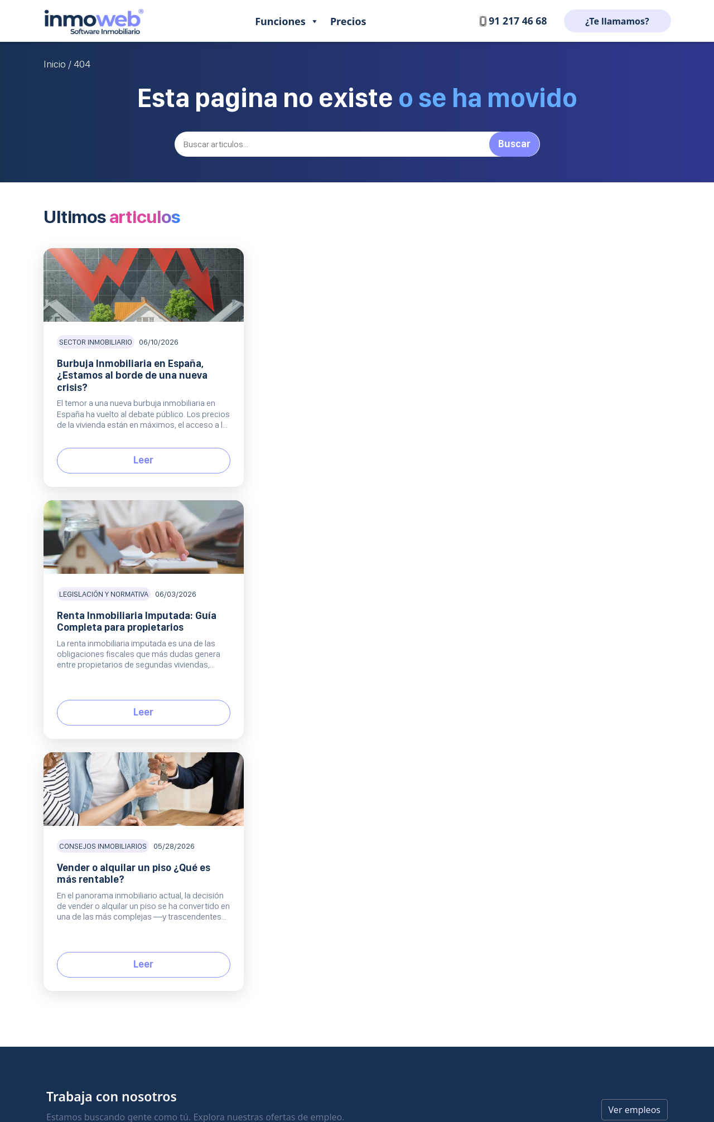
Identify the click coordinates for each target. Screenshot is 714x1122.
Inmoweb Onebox (276, 806)
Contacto (345, 693)
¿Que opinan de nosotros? (460, 712)
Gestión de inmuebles (283, 693)
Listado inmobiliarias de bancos (571, 712)
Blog (526, 675)
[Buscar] (357, 144)
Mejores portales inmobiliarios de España (589, 731)
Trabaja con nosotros (451, 693)
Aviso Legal (433, 731)
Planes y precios (358, 768)
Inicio (55, 64)
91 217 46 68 (512, 21)
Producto (268, 675)
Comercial (356, 750)
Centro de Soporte (362, 712)
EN (89, 827)
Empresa (437, 675)
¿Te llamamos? (617, 21)
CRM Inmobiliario (275, 712)
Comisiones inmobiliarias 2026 (569, 693)
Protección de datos (449, 749)
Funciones (287, 21)
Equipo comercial (274, 787)
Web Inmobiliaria (274, 749)
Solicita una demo (361, 806)
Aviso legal (357, 1067)
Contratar (346, 787)
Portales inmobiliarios (283, 731)
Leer (142, 460)
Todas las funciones (279, 825)
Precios (348, 21)
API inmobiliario (543, 749)
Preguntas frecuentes (368, 731)
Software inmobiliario (152, 707)
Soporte (350, 675)
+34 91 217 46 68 (81, 769)
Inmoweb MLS (269, 768)
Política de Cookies (447, 768)
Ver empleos (634, 605)
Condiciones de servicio (456, 787)
